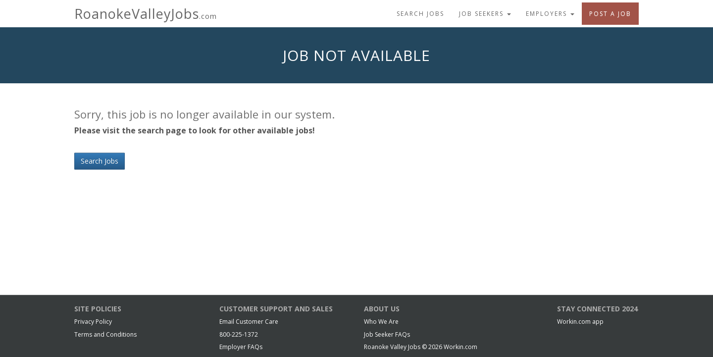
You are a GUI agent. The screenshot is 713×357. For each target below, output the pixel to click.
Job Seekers (485, 13)
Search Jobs (420, 13)
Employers (550, 13)
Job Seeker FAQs (387, 334)
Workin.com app (580, 321)
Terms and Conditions (105, 334)
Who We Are (381, 321)
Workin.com (460, 347)
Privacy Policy (93, 321)
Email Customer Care (248, 321)
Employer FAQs (240, 347)
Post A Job (610, 13)
